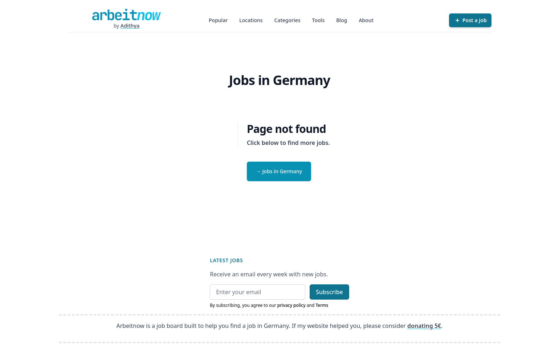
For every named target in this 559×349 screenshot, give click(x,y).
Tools (318, 20)
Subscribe (329, 292)
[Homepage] (126, 14)
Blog (341, 20)
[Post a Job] (470, 20)
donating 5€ (424, 326)
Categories (287, 20)
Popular (218, 20)
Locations (250, 20)
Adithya (130, 25)
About (366, 20)
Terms (321, 305)
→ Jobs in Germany (279, 171)
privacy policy (291, 305)
